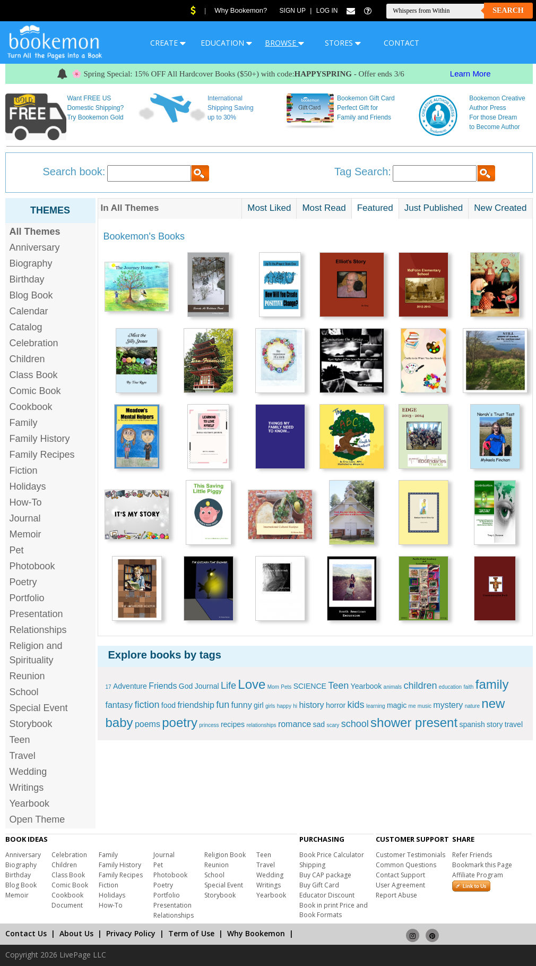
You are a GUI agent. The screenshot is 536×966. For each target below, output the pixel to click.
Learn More (470, 73)
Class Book (34, 375)
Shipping (312, 864)
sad (319, 724)
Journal (25, 518)
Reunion (27, 676)
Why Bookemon (256, 933)
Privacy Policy (130, 933)
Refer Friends (472, 854)
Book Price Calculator (331, 854)
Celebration (34, 343)
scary (332, 725)
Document (67, 905)
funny (241, 704)
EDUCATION (226, 43)
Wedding (28, 771)
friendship (195, 704)
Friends (163, 685)
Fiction (24, 470)
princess (209, 725)
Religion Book (225, 854)
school (355, 724)
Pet (17, 550)
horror (335, 705)
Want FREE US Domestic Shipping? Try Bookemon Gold (95, 108)
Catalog (26, 327)
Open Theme (37, 819)
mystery (448, 704)
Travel (23, 755)
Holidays (28, 486)
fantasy (119, 704)
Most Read (323, 208)
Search (507, 10)
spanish (472, 724)
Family (24, 422)
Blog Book (31, 295)
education (450, 687)
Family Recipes (42, 454)
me (412, 706)
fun (222, 704)
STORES (343, 43)
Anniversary (35, 247)
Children (27, 359)
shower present (413, 722)
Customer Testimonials (410, 854)
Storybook (31, 724)
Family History (40, 438)
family (492, 684)
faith (469, 687)
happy (284, 706)
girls (270, 706)
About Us (76, 933)
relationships (261, 725)
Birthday (27, 279)
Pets (286, 687)
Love (251, 684)
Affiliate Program (477, 874)
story (495, 724)
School (24, 692)
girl (259, 705)
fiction (146, 704)
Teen (20, 739)
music (424, 706)
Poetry (23, 582)
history (311, 704)
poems (147, 724)
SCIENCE (309, 686)
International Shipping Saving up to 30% (231, 108)
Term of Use (191, 933)
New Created (500, 208)
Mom (273, 687)
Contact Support (400, 874)
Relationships (38, 630)
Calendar (29, 311)
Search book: (74, 171)
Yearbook (29, 803)
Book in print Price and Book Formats (333, 910)
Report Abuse (396, 895)
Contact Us (26, 933)
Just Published (433, 208)
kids (356, 704)
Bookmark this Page (482, 864)
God (186, 686)
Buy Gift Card (319, 885)
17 (108, 687)
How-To (26, 502)
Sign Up (293, 10)
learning (375, 706)
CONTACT (401, 43)
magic (397, 705)
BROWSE (284, 43)
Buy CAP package (325, 874)
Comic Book (35, 391)
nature (472, 706)
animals (393, 687)
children (420, 685)
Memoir (25, 534)
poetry (179, 722)
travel (514, 724)
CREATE (168, 43)
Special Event (39, 708)
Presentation (36, 614)
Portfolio (27, 598)
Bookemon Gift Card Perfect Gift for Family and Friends (366, 108)
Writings (27, 787)
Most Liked (269, 208)
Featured (375, 208)
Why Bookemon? (240, 10)
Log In (327, 10)
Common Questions (406, 864)
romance (294, 724)
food (168, 705)
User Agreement (400, 885)
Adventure (130, 686)
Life (228, 685)
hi (295, 706)
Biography (31, 263)
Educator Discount (327, 895)
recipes (233, 724)
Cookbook (31, 406)
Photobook (32, 566)
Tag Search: (362, 171)
